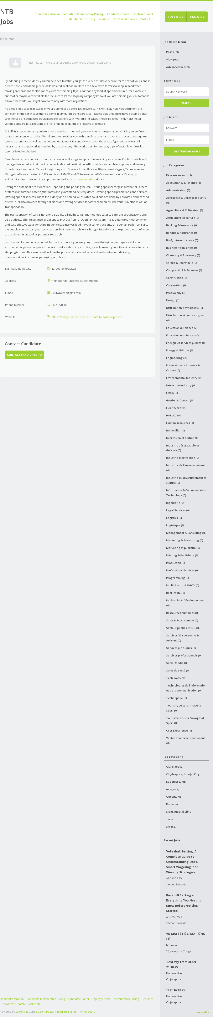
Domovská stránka (48, 14)
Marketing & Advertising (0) (184, 540)
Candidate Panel (118, 14)
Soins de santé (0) (177, 670)
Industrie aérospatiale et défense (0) (182, 448)
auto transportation (82, 179)
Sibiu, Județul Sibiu (178, 811)
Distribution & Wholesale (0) (184, 308)
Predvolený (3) (175, 293)
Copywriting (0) (176, 285)
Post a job (175, 17)
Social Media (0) (176, 663)
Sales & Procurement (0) (182, 620)
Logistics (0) (174, 518)
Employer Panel (143, 14)
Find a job (197, 17)
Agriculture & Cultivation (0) (184, 210)
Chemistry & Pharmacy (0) (183, 255)
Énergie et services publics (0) (185, 343)
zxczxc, (171, 826)
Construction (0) (176, 278)
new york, (172, 789)
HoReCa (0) (173, 415)
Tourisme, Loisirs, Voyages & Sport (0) (185, 720)
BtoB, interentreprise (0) (182, 240)
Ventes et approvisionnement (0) (185, 740)
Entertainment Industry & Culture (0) (183, 367)
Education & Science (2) (181, 328)
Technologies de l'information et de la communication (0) (186, 688)
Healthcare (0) (175, 408)
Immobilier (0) (175, 430)
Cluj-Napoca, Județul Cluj (182, 774)
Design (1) (172, 300)
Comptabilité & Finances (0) (184, 270)
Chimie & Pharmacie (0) (181, 263)
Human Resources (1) (180, 423)
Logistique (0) (175, 525)
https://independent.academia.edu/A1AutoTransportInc (87, 317)
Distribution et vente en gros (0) (185, 317)
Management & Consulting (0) (186, 533)
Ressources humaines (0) (182, 613)
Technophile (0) (176, 698)
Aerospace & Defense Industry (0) (186, 200)
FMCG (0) (172, 393)
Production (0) (175, 563)
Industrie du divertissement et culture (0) (186, 480)
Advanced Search (125, 19)
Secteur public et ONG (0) (182, 628)
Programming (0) (177, 578)
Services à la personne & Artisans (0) (182, 638)
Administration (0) (178, 190)
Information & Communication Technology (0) (186, 492)
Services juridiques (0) (181, 648)
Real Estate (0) (175, 593)
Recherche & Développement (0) (185, 602)
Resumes (104, 19)
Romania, (172, 804)
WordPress (23, 1011)
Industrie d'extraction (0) (182, 458)
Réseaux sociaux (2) (179, 175)
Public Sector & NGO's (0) (182, 585)
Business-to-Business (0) (181, 248)
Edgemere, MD (176, 781)
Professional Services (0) (182, 570)
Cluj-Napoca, (174, 766)
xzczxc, (171, 819)
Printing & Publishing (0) (182, 555)
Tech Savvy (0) (175, 678)
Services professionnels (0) (183, 655)
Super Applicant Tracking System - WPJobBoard (65, 1011)
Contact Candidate (24, 355)
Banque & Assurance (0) (181, 233)
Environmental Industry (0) (183, 378)
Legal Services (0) (177, 510)
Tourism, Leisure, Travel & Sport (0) (183, 708)
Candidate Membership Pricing (83, 14)
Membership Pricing (81, 19)
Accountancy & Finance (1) (183, 183)
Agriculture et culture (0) (182, 218)
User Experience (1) (179, 730)
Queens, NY (173, 796)
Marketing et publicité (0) (183, 548)
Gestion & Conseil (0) (179, 400)
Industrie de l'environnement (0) (185, 467)
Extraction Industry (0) (180, 385)
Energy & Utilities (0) (179, 350)
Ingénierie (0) (175, 503)
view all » (203, 1012)
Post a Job (146, 19)
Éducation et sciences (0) (182, 335)
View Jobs (172, 59)
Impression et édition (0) (182, 438)
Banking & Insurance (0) (181, 225)
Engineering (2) (176, 358)
